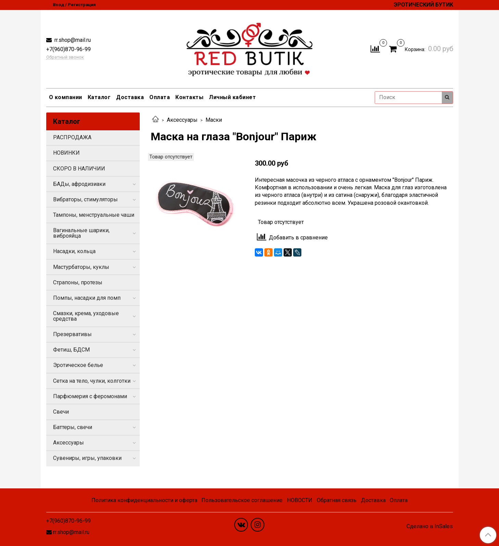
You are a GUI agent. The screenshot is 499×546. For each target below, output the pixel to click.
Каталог (99, 97)
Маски (213, 120)
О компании (65, 97)
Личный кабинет (232, 97)
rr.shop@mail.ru (72, 40)
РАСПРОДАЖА (72, 137)
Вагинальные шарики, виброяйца (81, 233)
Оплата (159, 97)
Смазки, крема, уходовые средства (86, 316)
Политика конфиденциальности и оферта (144, 500)
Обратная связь (337, 500)
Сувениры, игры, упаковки (87, 458)
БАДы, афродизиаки (79, 184)
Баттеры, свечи (72, 427)
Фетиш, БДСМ (71, 349)
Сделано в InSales (430, 526)
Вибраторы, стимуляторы (85, 199)
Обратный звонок (65, 57)
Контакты (189, 97)
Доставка (130, 97)
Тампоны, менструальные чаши (93, 215)
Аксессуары (182, 120)
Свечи (61, 411)
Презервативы (72, 334)
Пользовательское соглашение (242, 500)
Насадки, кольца (74, 251)
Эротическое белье (78, 365)
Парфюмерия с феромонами (90, 396)
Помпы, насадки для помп (87, 298)
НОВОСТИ (299, 500)
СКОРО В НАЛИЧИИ (79, 168)
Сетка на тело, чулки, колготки (91, 381)
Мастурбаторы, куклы (81, 267)
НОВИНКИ (66, 153)
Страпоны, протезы (77, 282)
